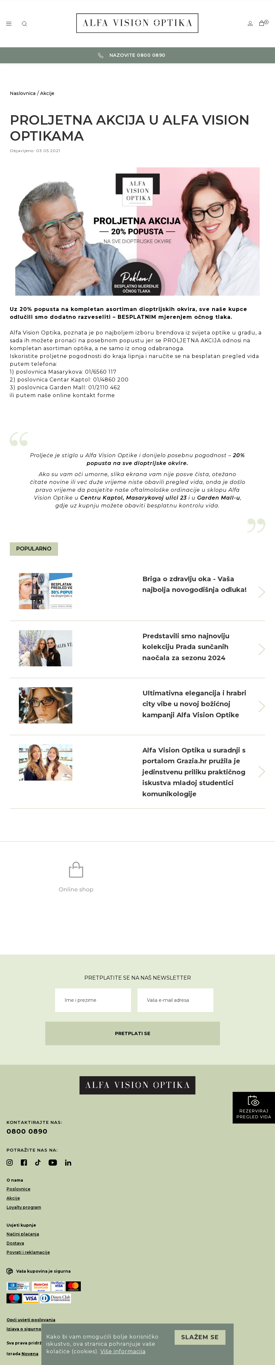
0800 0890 (27, 1131)
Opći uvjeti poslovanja (31, 1319)
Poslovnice (18, 1189)
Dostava (15, 1243)
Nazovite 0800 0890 (132, 55)
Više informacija (123, 1351)
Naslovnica (23, 93)
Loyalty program (24, 1207)
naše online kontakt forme (76, 395)
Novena (30, 1353)
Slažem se (200, 1337)
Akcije (47, 93)
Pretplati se (132, 1033)
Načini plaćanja (23, 1234)
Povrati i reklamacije (28, 1252)
